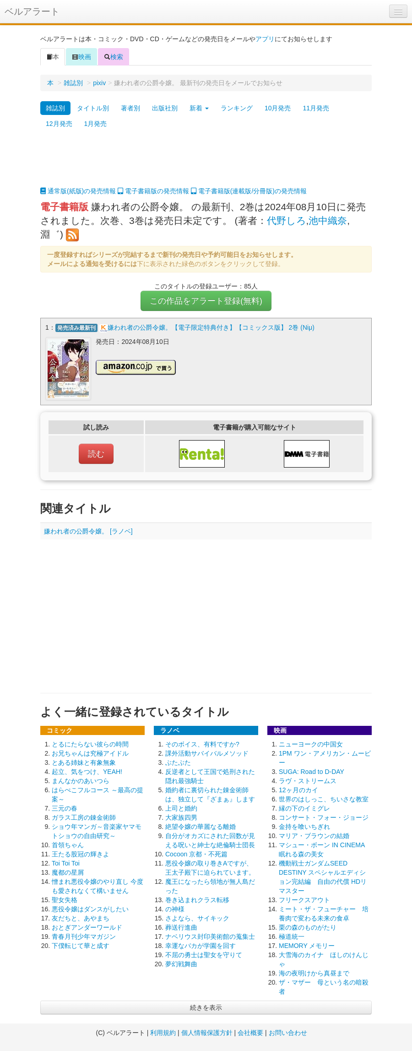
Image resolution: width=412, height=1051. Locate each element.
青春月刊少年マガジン (84, 936)
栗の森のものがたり (307, 927)
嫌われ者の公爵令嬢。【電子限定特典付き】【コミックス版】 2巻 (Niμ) (211, 327)
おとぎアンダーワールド (87, 927)
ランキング (237, 108)
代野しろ (286, 220)
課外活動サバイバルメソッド (207, 753)
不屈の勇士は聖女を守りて (203, 954)
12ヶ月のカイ (298, 790)
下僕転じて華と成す (80, 945)
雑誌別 (73, 83)
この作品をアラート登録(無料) (206, 300)
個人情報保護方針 (207, 1032)
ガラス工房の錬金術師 (84, 817)
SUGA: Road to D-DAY (311, 771)
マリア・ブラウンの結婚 (314, 835)
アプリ (265, 39)
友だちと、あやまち (80, 918)
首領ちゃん (68, 845)
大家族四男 (181, 817)
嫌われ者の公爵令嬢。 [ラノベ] (88, 531)
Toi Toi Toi (66, 863)
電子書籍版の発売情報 (153, 191)
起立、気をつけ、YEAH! (87, 771)
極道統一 (291, 936)
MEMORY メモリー (307, 945)
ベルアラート (32, 11)
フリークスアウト (304, 900)
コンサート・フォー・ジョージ (324, 817)
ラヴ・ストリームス (307, 780)
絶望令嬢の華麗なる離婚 (200, 826)
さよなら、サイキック (197, 918)
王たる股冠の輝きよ (80, 854)
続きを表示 (206, 1007)
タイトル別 (93, 108)
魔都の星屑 (68, 872)
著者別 (130, 108)
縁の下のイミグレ (304, 808)
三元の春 (64, 808)
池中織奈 (328, 220)
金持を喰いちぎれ (304, 826)
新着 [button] (199, 108)
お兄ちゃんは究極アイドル (90, 753)
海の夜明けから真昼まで (314, 973)
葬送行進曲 (181, 927)
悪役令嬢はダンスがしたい (90, 909)
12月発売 (59, 123)
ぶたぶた (178, 762)
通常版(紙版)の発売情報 (78, 191)
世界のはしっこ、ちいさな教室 (324, 799)
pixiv (99, 83)
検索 (113, 56)
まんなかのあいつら (80, 780)
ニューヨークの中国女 (311, 744)
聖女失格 (64, 900)
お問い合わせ (288, 1032)
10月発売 (278, 108)
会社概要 (250, 1032)
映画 (81, 56)
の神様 (174, 909)
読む (96, 453)
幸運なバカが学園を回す (200, 945)
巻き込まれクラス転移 (197, 900)
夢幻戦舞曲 (181, 964)
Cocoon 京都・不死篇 (196, 854)
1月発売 (95, 123)
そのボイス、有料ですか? (202, 744)
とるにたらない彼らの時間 (90, 744)
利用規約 (163, 1032)
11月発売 (316, 108)
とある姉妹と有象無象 (84, 762)
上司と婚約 (181, 808)
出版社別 (165, 108)
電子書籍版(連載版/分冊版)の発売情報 (249, 191)
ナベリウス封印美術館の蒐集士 (210, 936)
